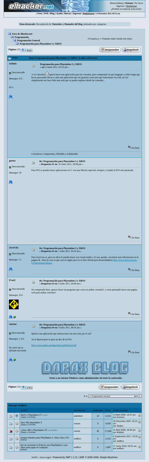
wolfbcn (77, 438)
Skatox (120, 426)
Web (46, 13)
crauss (77, 423)
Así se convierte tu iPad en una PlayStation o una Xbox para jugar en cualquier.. (44, 446)
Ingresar (120, 6)
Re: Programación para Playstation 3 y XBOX (62, 161)
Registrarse (88, 13)
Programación (22, 37)
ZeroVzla (13, 247)
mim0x (77, 431)
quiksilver (78, 416)
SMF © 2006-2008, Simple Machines (99, 457)
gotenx (12, 160)
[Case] (12, 280)
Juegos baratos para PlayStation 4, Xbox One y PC (45, 438)
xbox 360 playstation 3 (31, 422)
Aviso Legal (45, 457)
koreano (121, 417)
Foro (39, 13)
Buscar (67, 13)
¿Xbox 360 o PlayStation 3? (34, 430)
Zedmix (12, 63)
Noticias (24, 440)
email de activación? (132, 9)
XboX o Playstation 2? (31, 415)
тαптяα (12, 324)
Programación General (28, 40)
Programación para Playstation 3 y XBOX (41, 43)
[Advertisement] (90, 115)
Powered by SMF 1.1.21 (65, 457)
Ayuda (59, 13)
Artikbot (120, 432)
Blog (52, 13)
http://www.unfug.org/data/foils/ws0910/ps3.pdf (53, 345)
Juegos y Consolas (28, 417)
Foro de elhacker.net (22, 33)
